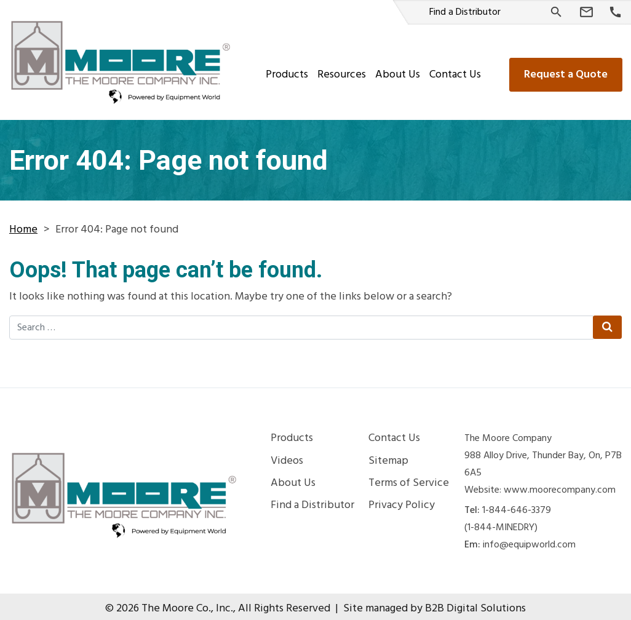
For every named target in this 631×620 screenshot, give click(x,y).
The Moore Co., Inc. (187, 604)
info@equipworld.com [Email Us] (529, 541)
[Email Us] (586, 12)
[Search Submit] (607, 323)
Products (285, 70)
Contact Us (454, 70)
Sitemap (388, 457)
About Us (396, 70)
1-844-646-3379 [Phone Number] (516, 506)
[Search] (556, 12)
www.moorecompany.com (560, 486)
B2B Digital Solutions (475, 604)
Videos (287, 457)
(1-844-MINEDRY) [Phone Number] (501, 523)
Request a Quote (564, 70)
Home (23, 225)
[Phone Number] (615, 12)
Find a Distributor (465, 12)
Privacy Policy (401, 501)
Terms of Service (408, 479)
